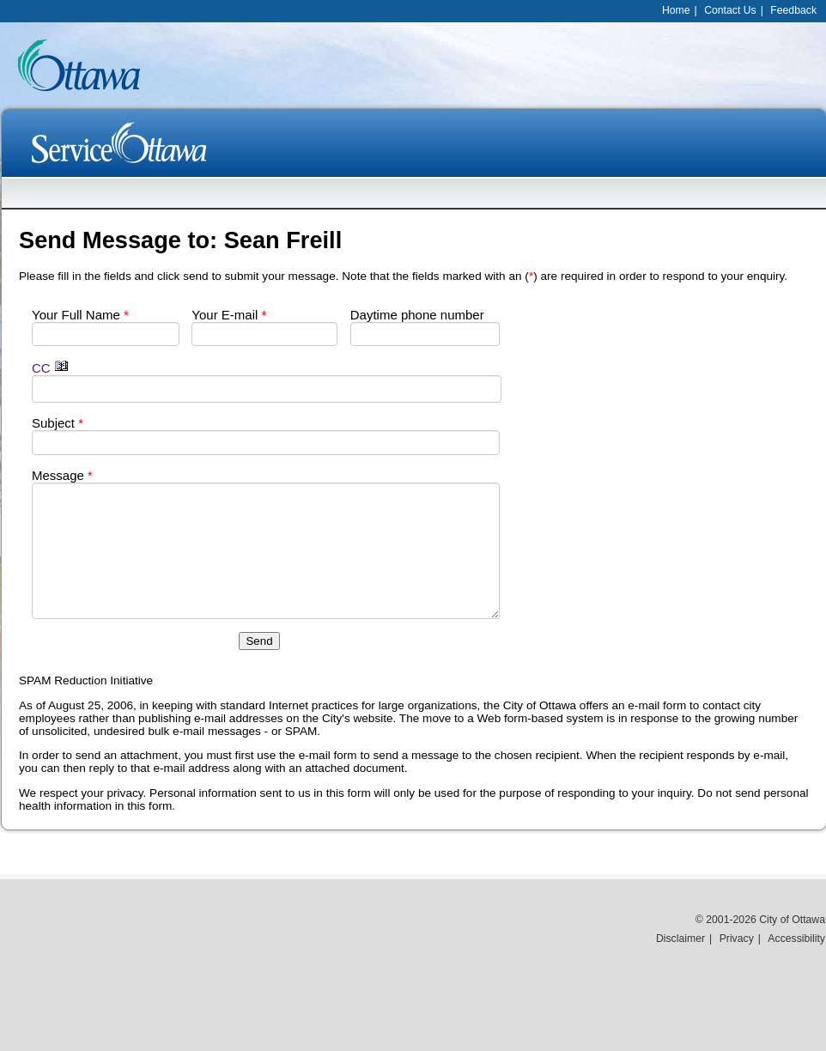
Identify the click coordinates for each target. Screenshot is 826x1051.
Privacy (737, 939)
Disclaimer (680, 939)
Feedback (793, 10)
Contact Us (730, 10)
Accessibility (796, 939)
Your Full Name (80, 314)
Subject (57, 423)
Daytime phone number (417, 314)
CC (50, 368)
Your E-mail (228, 314)
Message (62, 475)
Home (676, 10)
